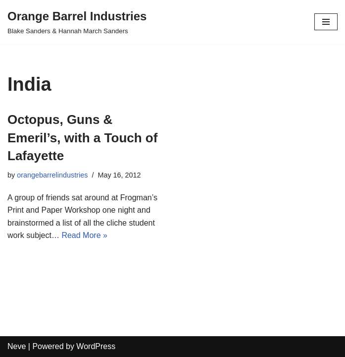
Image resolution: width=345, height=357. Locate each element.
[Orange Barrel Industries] (77, 22)
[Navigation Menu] (326, 21)
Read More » (84, 235)
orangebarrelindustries (52, 175)
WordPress (95, 346)
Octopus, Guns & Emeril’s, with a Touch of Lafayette (82, 137)
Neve (16, 346)
